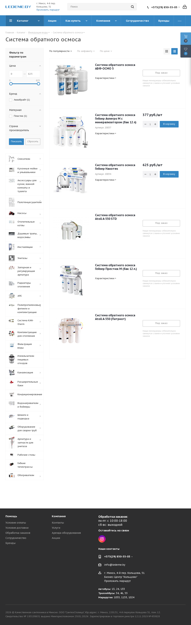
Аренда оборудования (66, 532)
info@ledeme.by (114, 565)
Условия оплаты (15, 522)
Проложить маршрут (48, 9)
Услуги (56, 527)
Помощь (11, 516)
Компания (59, 516)
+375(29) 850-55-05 (164, 7)
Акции (56, 538)
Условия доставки (16, 527)
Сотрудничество (15, 538)
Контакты (58, 522)
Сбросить (32, 141)
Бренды (10, 543)
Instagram (102, 539)
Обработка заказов (17, 532)
